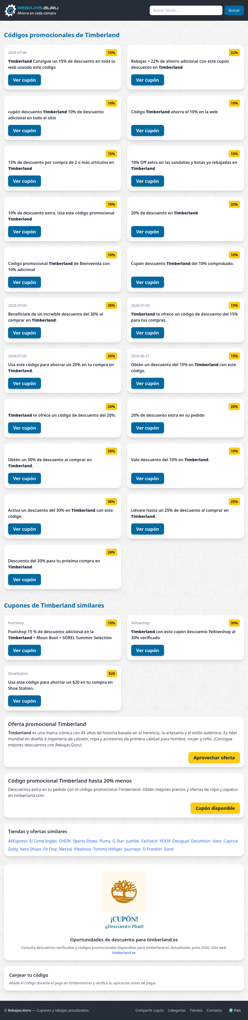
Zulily (13, 849)
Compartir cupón (150, 1010)
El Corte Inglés (43, 841)
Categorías (177, 1010)
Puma (105, 841)
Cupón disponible (215, 808)
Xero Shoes (30, 849)
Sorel (169, 849)
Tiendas (196, 1010)
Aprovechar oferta (214, 758)
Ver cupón (24, 80)
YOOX (165, 841)
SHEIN (65, 841)
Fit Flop (50, 849)
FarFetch (149, 841)
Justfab (132, 841)
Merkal (65, 849)
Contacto (214, 1010)
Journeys (132, 849)
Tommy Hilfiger (107, 849)
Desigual (180, 841)
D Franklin (152, 849)
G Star (118, 841)
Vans (216, 841)
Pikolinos (82, 849)
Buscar (234, 10)
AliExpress (17, 841)
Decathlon (201, 841)
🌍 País (235, 1010)
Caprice (230, 841)
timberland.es (124, 952)
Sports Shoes (85, 841)
